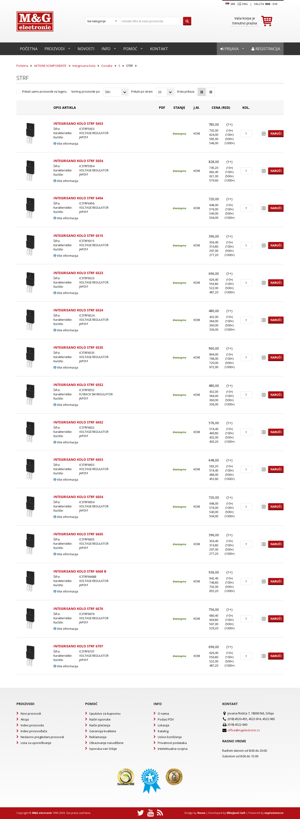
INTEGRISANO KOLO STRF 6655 (78, 534)
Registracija (265, 48)
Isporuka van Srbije (103, 749)
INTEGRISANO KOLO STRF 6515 (78, 235)
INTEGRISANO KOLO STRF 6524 (78, 310)
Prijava (229, 48)
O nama (163, 713)
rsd (267, 4)
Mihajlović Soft (236, 813)
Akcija (25, 719)
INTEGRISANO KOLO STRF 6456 (78, 198)
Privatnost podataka (172, 743)
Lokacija (163, 725)
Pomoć (130, 48)
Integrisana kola (83, 66)
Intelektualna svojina (173, 749)
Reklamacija (97, 737)
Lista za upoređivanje (36, 743)
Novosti (86, 48)
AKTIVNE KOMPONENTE (50, 66)
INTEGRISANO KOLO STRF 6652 (78, 422)
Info (105, 48)
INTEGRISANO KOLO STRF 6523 (78, 273)
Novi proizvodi (31, 713)
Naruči (275, 134)
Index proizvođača (34, 731)
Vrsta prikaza (185, 92)
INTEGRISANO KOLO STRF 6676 (78, 608)
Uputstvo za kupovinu (104, 713)
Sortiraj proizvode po (85, 92)
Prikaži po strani (142, 92)
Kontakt (159, 48)
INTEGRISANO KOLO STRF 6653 (78, 459)
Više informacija (65, 144)
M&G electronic (42, 813)
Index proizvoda (32, 725)
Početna (29, 48)
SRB (230, 4)
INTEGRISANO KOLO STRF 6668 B (79, 571)
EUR (275, 4)
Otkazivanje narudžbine (106, 743)
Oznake (106, 66)
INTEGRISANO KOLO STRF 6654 (78, 496)
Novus (201, 813)
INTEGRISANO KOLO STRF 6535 (78, 347)
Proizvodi (55, 48)
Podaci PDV (166, 719)
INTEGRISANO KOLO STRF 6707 (78, 646)
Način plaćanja (99, 725)
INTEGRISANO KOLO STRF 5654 (78, 161)
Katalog (163, 731)
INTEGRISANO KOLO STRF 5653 (78, 123)
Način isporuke (100, 719)
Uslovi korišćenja (170, 737)
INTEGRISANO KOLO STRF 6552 (78, 384)
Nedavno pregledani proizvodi (42, 737)
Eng (242, 4)
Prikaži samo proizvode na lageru (44, 92)
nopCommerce (274, 813)
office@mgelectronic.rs (244, 730)
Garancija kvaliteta (102, 731)
